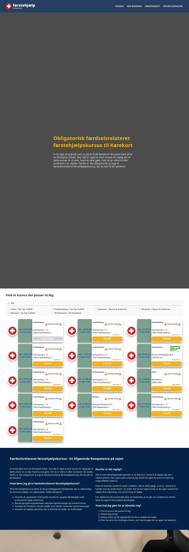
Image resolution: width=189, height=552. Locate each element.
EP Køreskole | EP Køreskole (67, 313)
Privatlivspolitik (173, 6)
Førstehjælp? (152, 6)
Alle (12, 303)
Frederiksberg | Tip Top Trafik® (69, 309)
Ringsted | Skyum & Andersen (156, 309)
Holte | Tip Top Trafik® (21, 309)
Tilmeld (107, 338)
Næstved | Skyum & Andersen (112, 309)
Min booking (134, 6)
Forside (119, 6)
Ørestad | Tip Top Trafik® (23, 313)
